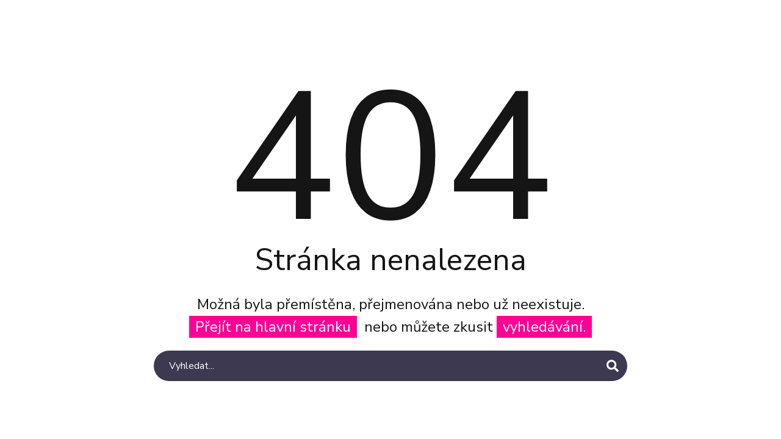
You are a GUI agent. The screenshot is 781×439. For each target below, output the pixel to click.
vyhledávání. (544, 327)
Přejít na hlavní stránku (273, 327)
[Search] (390, 366)
